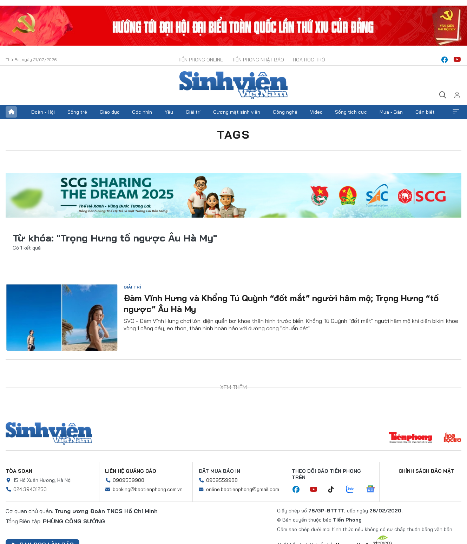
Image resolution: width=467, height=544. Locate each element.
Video (316, 112)
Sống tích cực (351, 112)
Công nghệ (285, 112)
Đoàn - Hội (43, 112)
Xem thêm (455, 112)
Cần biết (425, 112)
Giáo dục (110, 112)
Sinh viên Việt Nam (49, 433)
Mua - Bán (391, 112)
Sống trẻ (77, 112)
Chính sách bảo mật (426, 471)
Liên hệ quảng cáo (130, 471)
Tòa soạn (19, 471)
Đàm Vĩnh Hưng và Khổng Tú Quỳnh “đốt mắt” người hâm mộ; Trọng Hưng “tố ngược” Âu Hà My (281, 303)
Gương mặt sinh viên (236, 112)
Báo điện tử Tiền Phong (233, 85)
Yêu (169, 112)
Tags (233, 134)
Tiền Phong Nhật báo (258, 60)
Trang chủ (11, 112)
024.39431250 (30, 489)
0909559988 (128, 480)
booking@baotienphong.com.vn (148, 489)
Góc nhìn (142, 112)
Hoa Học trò (309, 60)
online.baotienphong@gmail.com (242, 489)
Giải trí (193, 112)
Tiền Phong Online (200, 60)
